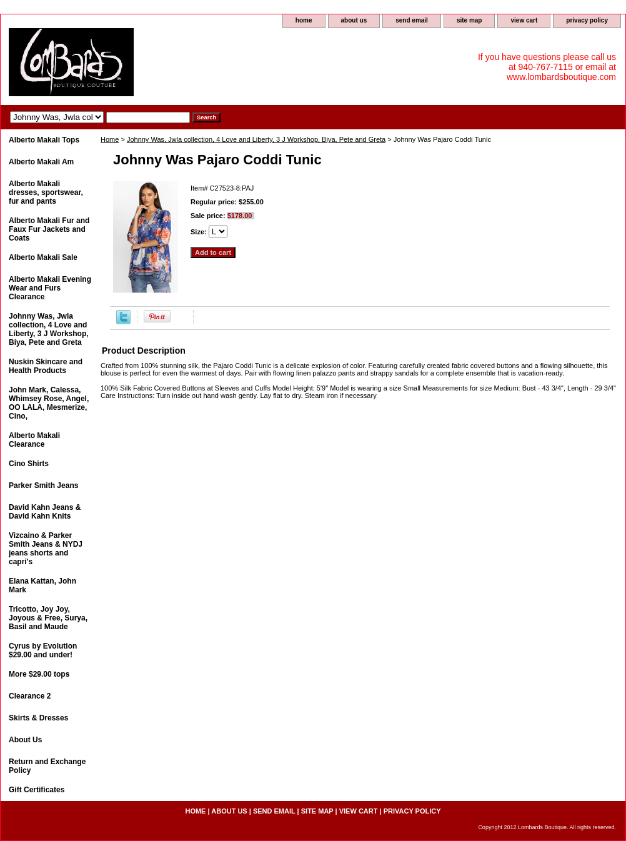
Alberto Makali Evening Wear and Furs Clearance (50, 288)
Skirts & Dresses (38, 718)
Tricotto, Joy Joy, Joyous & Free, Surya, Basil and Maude (48, 618)
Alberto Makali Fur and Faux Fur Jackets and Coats (49, 229)
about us (354, 20)
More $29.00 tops (39, 674)
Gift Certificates (36, 789)
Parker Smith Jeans (43, 485)
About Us (25, 739)
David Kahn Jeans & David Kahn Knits (45, 511)
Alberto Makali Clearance (34, 440)
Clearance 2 (30, 696)
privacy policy (587, 20)
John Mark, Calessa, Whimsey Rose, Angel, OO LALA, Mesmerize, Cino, (49, 403)
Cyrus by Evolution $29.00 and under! (43, 650)
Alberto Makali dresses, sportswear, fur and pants (46, 192)
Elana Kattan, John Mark (42, 585)
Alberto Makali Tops (44, 140)
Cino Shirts (29, 463)
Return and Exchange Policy (47, 766)
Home (110, 139)
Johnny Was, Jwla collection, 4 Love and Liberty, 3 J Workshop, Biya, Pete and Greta (256, 139)
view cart (523, 20)
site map (469, 20)
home (304, 20)
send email (411, 20)
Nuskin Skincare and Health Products (45, 366)
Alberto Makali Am (41, 161)
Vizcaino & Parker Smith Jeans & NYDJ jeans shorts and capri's (45, 548)
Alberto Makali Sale (43, 257)
